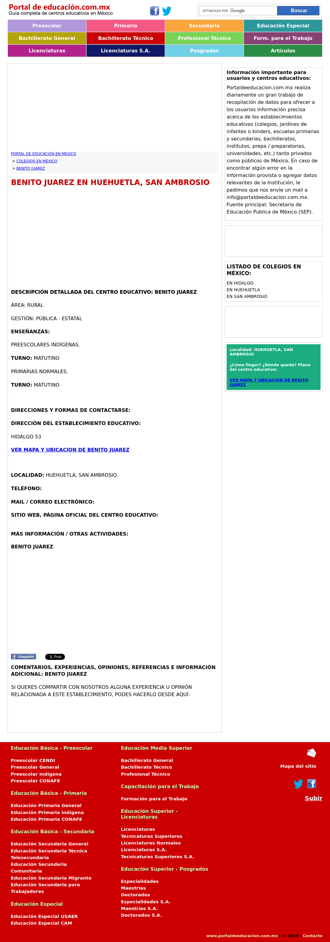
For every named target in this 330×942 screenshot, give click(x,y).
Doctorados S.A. (141, 915)
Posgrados (204, 51)
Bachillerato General (47, 38)
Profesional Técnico (204, 38)
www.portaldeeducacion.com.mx (242, 935)
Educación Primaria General (46, 805)
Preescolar (47, 26)
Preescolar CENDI (33, 760)
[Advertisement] (114, 109)
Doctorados (135, 895)
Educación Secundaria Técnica (49, 851)
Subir (313, 798)
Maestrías (133, 888)
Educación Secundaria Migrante (51, 878)
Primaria (126, 26)
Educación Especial (283, 26)
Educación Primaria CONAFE (46, 819)
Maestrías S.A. (139, 908)
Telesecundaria (30, 857)
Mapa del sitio (298, 766)
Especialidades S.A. (145, 902)
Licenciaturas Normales (151, 843)
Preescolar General (35, 767)
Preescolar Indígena (36, 774)
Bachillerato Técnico (125, 38)
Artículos (283, 51)
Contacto (312, 935)
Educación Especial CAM (41, 923)
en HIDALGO (240, 283)
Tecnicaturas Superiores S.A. (157, 856)
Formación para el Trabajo (154, 799)
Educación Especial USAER (44, 916)
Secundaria (204, 26)
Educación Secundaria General (49, 844)
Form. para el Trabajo (283, 38)
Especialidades (140, 881)
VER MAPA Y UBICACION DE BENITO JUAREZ (70, 450)
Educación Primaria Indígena (47, 812)
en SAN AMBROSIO (247, 296)
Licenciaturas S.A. (125, 51)
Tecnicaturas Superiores (151, 836)
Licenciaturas (47, 51)
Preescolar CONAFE (35, 781)
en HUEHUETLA (243, 289)
